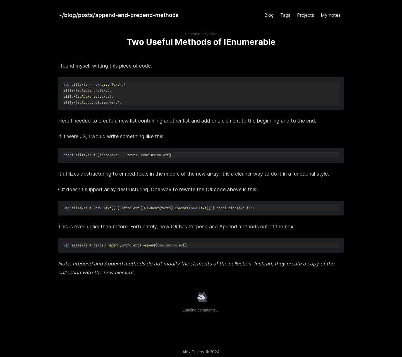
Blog (269, 15)
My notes (331, 15)
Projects (305, 15)
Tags (285, 15)
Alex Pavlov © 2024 (201, 351)
